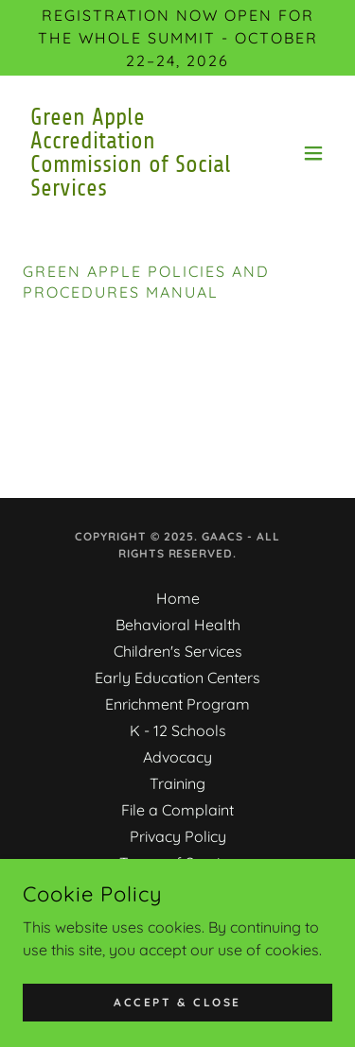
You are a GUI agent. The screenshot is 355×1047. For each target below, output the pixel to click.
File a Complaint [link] (177, 809)
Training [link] (177, 783)
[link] (131, 189)
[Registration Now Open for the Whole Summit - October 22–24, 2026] (177, 38)
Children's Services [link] (178, 651)
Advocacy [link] (177, 756)
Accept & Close (177, 1002)
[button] (313, 153)
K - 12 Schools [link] (178, 730)
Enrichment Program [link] (177, 704)
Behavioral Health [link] (177, 624)
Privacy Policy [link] (178, 836)
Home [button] (178, 598)
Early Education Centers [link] (177, 677)
